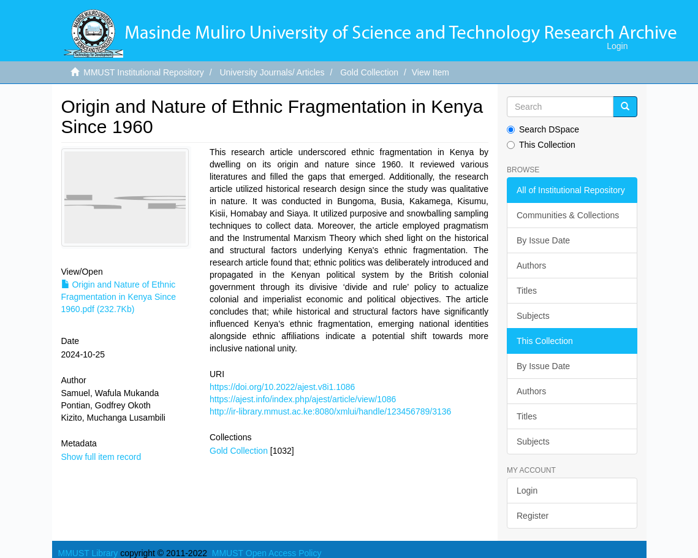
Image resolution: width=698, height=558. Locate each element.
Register (532, 516)
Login (527, 490)
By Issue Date (543, 240)
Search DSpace (543, 129)
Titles (527, 291)
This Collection (541, 145)
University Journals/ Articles (271, 72)
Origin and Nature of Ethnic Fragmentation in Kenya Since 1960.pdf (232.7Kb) (118, 297)
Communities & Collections (568, 215)
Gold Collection (369, 72)
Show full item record (101, 457)
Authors (531, 265)
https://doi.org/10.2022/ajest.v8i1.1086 (282, 387)
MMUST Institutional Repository (143, 72)
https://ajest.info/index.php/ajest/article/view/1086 (303, 399)
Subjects (533, 316)
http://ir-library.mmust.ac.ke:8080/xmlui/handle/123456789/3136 (330, 411)
